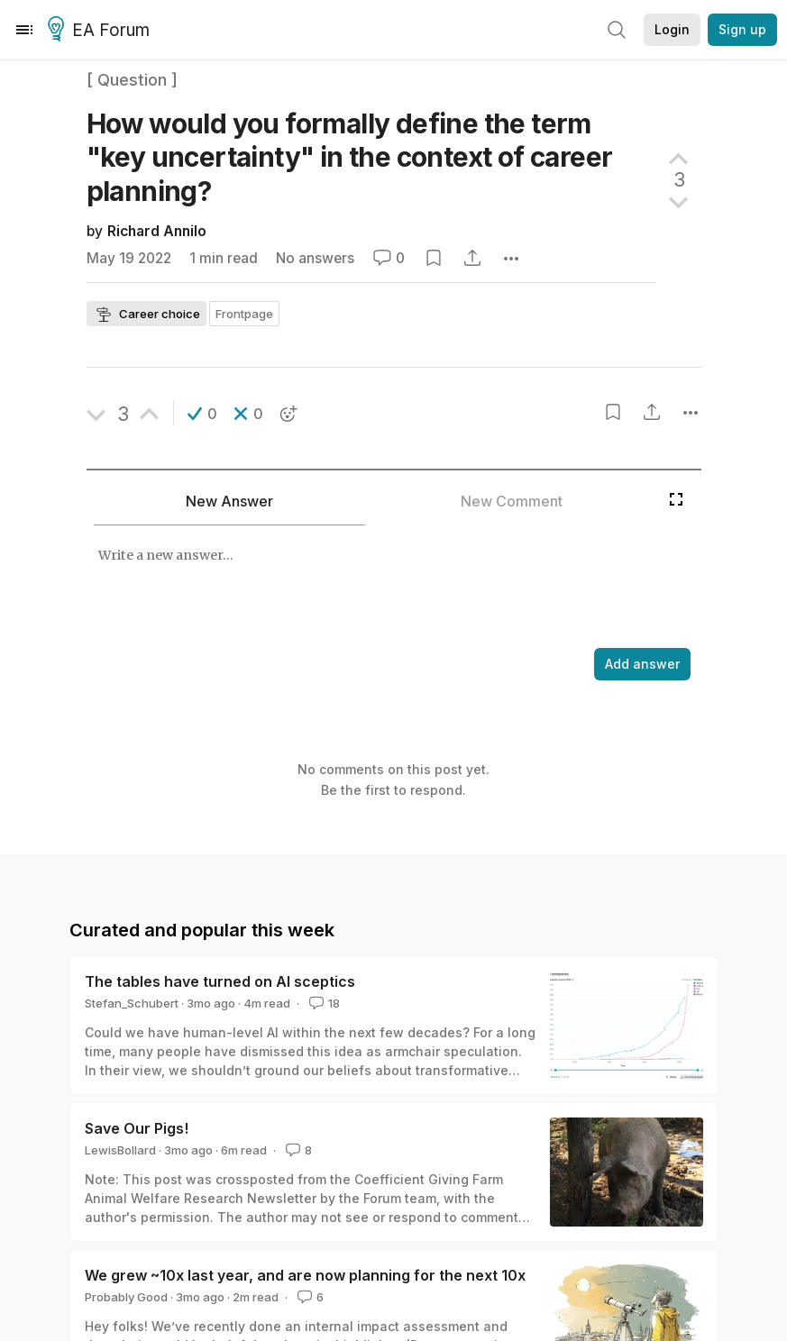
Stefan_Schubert (131, 1003)
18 (323, 1003)
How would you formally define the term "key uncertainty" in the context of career (350, 157)
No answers (315, 258)
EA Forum (101, 30)
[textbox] (373, 588)
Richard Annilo (156, 231)
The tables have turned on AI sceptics (220, 981)
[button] (202, 413)
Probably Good (126, 1297)
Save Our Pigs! (136, 1128)
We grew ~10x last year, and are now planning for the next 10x (305, 1275)
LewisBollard (120, 1150)
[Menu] (24, 29)
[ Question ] (132, 79)
